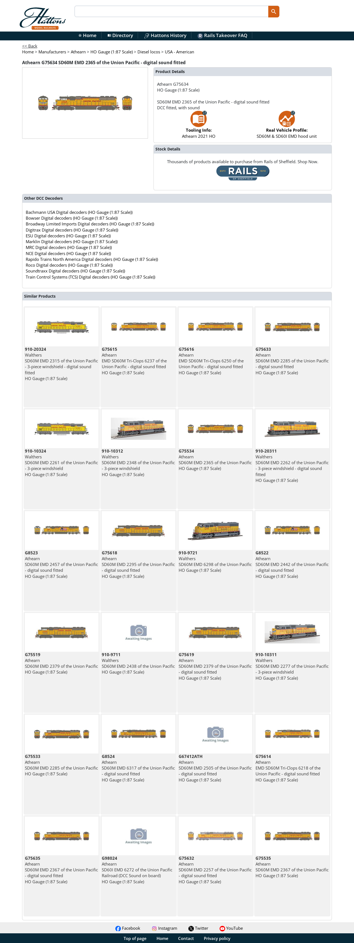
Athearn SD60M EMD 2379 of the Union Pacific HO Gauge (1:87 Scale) (61, 663)
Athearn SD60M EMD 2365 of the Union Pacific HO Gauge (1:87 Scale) (215, 459)
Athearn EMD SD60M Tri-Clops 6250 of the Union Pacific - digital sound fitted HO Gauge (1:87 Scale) (211, 360)
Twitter (198, 928)
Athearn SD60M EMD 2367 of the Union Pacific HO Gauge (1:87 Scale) (292, 867)
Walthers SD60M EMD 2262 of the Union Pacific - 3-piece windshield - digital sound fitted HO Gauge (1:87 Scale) (292, 465)
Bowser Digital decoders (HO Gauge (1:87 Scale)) (72, 218)
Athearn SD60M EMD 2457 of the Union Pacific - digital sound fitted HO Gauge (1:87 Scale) (61, 564)
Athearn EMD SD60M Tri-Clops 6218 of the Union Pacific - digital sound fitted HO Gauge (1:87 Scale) (288, 768)
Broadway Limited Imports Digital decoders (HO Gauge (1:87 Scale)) (90, 224)
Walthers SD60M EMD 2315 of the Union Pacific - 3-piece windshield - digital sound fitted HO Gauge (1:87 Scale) (61, 363)
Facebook (127, 928)
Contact (186, 938)
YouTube (231, 928)
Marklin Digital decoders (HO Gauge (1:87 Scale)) (72, 241)
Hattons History (165, 35)
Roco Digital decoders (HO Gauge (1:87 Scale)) (69, 265)
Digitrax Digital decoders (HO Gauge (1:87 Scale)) (72, 230)
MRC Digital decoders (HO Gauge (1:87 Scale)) (69, 247)
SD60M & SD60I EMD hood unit (287, 127)
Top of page (135, 938)
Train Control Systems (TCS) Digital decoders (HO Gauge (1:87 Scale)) (90, 277)
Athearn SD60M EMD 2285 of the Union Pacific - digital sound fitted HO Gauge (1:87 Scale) (292, 360)
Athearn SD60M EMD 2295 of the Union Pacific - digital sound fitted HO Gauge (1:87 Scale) (138, 564)
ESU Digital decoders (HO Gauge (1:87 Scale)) (68, 235)
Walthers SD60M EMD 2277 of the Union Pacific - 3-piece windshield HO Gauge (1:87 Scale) (292, 666)
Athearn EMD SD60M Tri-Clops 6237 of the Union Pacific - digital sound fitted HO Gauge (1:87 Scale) (134, 360)
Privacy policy (217, 938)
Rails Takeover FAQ (222, 35)
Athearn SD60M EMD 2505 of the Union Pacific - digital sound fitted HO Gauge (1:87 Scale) (215, 768)
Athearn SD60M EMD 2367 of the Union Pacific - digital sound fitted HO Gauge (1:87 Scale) (61, 869)
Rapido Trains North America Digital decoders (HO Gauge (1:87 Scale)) (92, 259)
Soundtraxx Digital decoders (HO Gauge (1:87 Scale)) (75, 271)
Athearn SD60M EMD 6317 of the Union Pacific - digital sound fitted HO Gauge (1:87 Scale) (138, 768)
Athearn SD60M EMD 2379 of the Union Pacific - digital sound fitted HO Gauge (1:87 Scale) (215, 666)
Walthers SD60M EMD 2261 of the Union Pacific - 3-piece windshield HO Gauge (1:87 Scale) (61, 462)
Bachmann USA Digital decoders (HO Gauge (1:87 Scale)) (79, 212)
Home (87, 35)
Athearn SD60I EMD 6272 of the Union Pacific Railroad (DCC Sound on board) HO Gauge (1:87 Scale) (137, 869)
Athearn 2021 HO (198, 127)
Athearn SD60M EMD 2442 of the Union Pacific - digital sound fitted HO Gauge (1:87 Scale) (292, 564)
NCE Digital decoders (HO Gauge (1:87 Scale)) (68, 253)
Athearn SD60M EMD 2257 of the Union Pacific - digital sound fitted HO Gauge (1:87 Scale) (215, 869)
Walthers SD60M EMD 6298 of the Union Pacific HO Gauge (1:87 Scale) (215, 561)
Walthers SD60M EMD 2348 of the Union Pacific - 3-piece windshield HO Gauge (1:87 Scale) (138, 462)
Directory (120, 35)
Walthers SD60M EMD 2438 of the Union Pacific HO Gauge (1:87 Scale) (138, 663)
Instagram (164, 928)
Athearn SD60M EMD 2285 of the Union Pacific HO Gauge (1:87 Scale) (61, 765)
